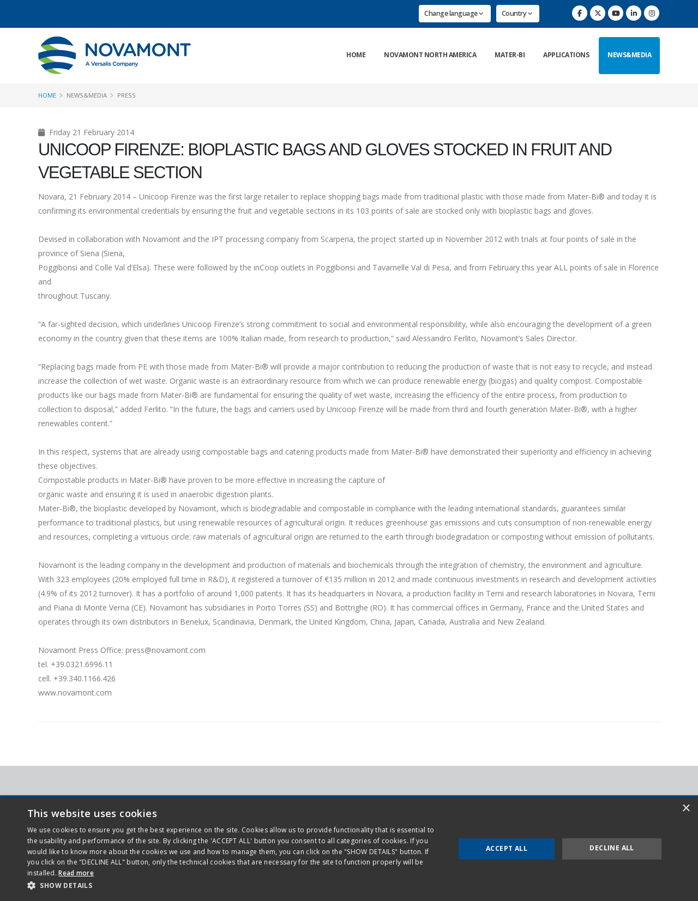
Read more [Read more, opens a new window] (76, 873)
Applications (566, 54)
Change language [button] (454, 13)
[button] (234, 886)
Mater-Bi (510, 54)
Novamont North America (430, 54)
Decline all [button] (611, 847)
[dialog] (349, 849)
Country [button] (517, 13)
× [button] (686, 809)
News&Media (629, 54)
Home (355, 54)
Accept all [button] (506, 848)
